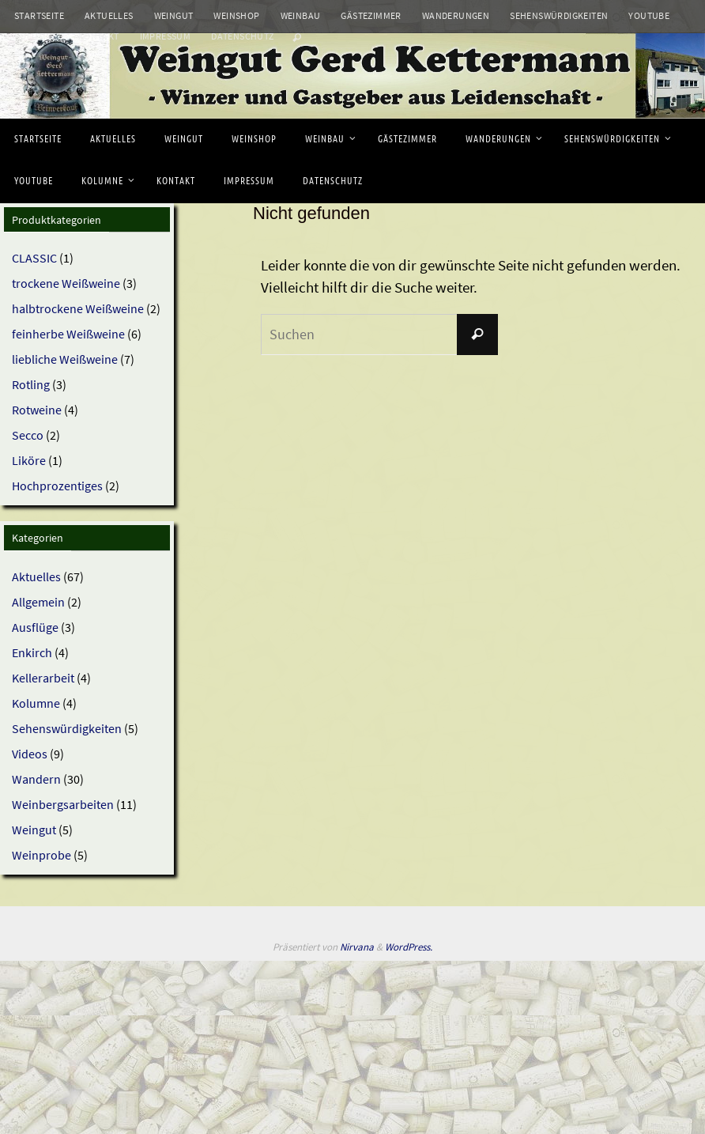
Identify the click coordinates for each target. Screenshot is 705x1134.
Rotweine (37, 410)
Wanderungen (455, 15)
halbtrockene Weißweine (78, 308)
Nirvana (357, 947)
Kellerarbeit (43, 678)
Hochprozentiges (57, 485)
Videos (29, 754)
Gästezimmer (371, 15)
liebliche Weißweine (65, 359)
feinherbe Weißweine (68, 334)
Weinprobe (41, 855)
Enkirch (32, 652)
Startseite (39, 15)
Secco (27, 435)
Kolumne (36, 36)
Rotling (31, 384)
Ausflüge (35, 627)
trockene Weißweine (66, 283)
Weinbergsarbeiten (63, 804)
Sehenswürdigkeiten (559, 15)
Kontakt (98, 36)
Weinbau (301, 15)
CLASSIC (34, 258)
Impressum (165, 36)
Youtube (648, 15)
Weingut (174, 15)
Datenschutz (242, 36)
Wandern (36, 779)
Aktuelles (109, 15)
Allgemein (38, 602)
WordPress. (408, 947)
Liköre (29, 460)
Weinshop (236, 15)
